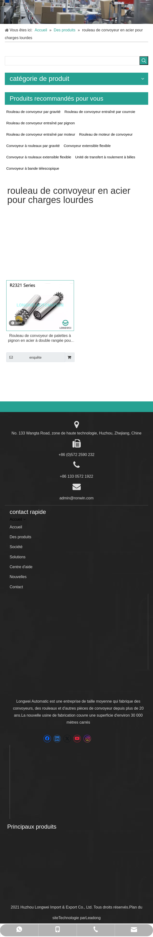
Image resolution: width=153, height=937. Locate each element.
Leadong (93, 918)
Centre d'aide (21, 567)
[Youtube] (77, 738)
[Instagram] (87, 738)
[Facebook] (47, 738)
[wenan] (14, 867)
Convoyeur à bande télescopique (32, 168)
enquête (24, 357)
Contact (16, 587)
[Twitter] (67, 738)
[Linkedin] (57, 738)
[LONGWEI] (50, 688)
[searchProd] (72, 60)
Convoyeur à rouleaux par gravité (33, 146)
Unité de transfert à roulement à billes (105, 157)
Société (16, 547)
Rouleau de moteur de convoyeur (106, 134)
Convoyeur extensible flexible (87, 146)
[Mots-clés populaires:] (144, 60)
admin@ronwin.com (77, 498)
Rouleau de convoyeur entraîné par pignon (40, 123)
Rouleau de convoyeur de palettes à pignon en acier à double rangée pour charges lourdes (40, 338)
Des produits (20, 537)
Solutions (18, 557)
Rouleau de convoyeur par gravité (33, 112)
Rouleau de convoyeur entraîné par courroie (100, 112)
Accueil (16, 527)
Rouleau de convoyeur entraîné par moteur (40, 134)
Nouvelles (18, 577)
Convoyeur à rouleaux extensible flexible (38, 157)
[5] (76, 12)
